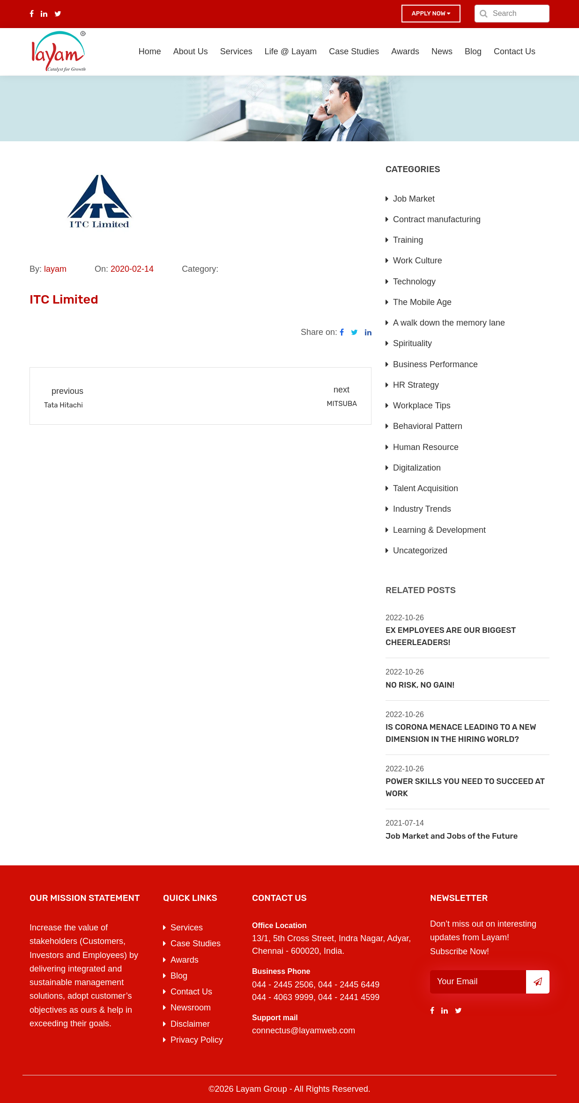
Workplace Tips (422, 405)
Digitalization (417, 467)
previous (67, 391)
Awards (405, 51)
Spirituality (412, 343)
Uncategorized (420, 550)
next (341, 389)
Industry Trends (422, 509)
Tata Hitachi (63, 405)
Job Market (414, 198)
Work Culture (417, 260)
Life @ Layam (291, 51)
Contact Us (514, 51)
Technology (414, 281)
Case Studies (354, 51)
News (442, 51)
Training (408, 240)
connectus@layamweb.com (303, 1030)
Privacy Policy (197, 1040)
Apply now (431, 13)
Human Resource (426, 447)
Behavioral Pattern (427, 426)
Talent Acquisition (425, 488)
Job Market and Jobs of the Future (452, 836)
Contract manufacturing (437, 219)
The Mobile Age (422, 302)
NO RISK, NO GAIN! (420, 684)
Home (150, 51)
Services (236, 51)
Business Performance (435, 364)
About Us (190, 51)
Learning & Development (439, 530)
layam (55, 269)
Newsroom (191, 1007)
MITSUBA (342, 403)
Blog (473, 51)
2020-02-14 (132, 269)
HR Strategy (416, 385)
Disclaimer (190, 1024)
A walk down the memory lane (449, 322)
